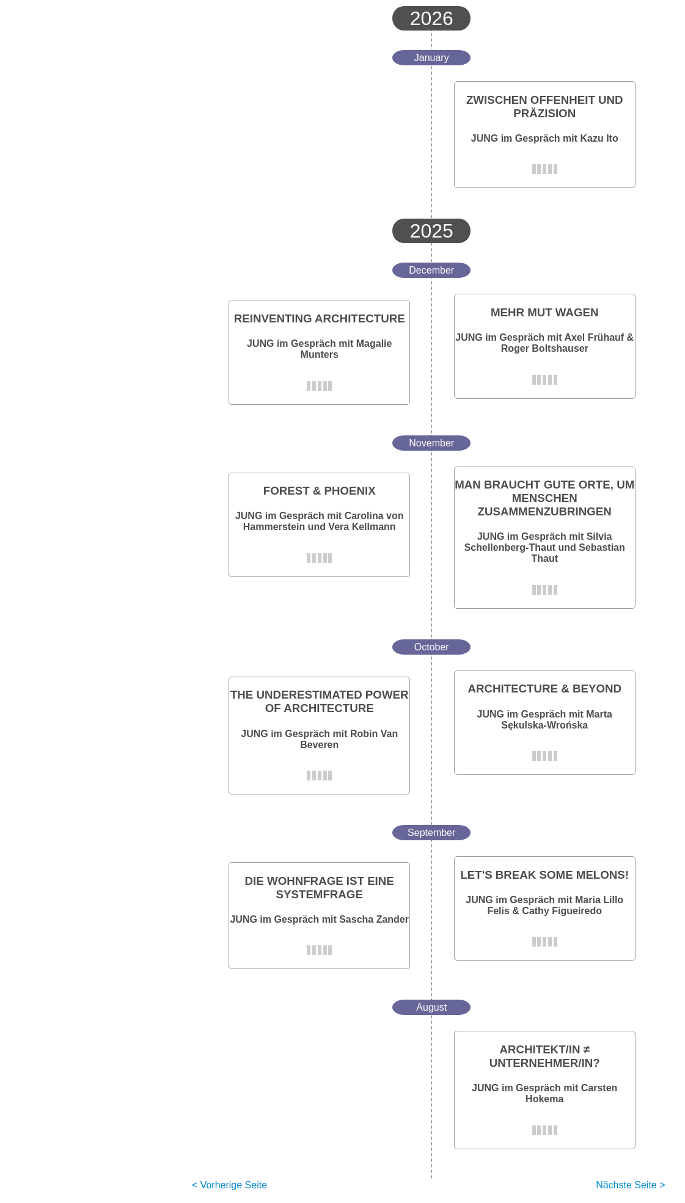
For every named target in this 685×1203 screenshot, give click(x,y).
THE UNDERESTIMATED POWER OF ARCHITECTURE (319, 701)
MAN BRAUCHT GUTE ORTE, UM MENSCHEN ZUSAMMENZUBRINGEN (544, 498)
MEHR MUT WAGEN (545, 312)
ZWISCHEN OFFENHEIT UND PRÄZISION (544, 106)
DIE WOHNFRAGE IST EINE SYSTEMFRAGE (319, 887)
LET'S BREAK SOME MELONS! (544, 874)
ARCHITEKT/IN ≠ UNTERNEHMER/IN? (544, 1056)
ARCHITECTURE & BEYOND (544, 688)
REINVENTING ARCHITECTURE (319, 318)
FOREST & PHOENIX (319, 490)
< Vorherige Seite (229, 1185)
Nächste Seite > (630, 1185)
